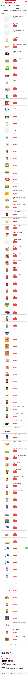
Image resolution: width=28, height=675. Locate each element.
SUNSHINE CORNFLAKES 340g (17, 253)
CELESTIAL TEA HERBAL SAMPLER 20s (18, 86)
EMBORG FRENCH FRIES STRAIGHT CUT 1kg (19, 615)
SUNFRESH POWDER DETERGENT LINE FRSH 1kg (19, 204)
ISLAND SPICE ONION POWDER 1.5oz (18, 232)
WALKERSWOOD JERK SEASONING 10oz (18, 378)
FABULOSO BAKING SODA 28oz (17, 629)
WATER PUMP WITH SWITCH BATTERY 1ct (18, 580)
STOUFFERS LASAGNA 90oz (17, 51)
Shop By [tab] (2, 13)
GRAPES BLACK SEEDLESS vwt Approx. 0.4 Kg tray (19, 420)
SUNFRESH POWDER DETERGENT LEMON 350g (19, 183)
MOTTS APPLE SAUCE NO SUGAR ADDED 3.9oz (19, 302)
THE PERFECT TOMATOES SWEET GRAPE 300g (19, 455)
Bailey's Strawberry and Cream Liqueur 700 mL (19, 30)
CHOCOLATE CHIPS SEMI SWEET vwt (18, 239)
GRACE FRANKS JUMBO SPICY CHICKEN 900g (19, 636)
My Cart (5, 664)
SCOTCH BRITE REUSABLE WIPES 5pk (18, 58)
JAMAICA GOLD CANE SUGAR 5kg (17, 162)
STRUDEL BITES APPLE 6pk (16, 594)
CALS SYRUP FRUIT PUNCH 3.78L (17, 295)
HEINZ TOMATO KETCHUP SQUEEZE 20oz (18, 601)
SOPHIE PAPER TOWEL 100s (17, 483)
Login (2, 664)
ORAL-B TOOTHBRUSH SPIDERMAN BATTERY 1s (19, 587)
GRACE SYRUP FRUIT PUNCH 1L (17, 281)
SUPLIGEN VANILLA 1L (16, 504)
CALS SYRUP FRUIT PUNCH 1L (17, 288)
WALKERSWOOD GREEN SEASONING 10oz (19, 608)
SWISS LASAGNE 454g (16, 427)
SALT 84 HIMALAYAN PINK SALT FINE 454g (18, 16)
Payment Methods (14, 668)
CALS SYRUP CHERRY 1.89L (17, 274)
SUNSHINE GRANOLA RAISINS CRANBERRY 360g (19, 44)
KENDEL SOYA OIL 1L (16, 218)
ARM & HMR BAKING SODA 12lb (17, 371)
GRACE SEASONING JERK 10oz (17, 399)
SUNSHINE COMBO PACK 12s (17, 176)
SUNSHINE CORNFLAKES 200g (17, 246)
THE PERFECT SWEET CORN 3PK (17, 462)
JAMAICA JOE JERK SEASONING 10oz (18, 413)
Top (26, 547)
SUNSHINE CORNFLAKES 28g (17, 441)
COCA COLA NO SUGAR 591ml (17, 211)
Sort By (18, 13)
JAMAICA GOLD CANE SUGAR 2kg (17, 497)
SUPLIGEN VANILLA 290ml (16, 434)
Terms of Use (3, 668)
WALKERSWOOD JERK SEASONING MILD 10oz (19, 406)
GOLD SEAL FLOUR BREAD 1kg (17, 37)
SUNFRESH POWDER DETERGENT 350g (18, 190)
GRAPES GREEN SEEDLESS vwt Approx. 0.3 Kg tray (19, 448)
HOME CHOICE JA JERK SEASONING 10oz (18, 385)
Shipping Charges (15, 23)
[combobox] (13, 5)
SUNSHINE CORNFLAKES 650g (17, 260)
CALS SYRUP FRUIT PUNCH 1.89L (17, 267)
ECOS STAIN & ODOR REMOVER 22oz (18, 79)
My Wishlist (14, 664)
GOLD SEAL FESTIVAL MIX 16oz (17, 469)
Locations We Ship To (21, 668)
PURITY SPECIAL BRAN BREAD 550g (18, 476)
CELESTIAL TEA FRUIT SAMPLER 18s (18, 72)
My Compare (9, 664)
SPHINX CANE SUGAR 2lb (16, 148)
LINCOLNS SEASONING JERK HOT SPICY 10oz (19, 392)
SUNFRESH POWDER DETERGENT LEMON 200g (19, 65)
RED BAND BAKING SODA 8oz (17, 364)
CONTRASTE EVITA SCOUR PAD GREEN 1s (18, 490)
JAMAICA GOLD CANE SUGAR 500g (18, 155)
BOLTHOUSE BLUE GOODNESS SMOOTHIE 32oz (19, 622)
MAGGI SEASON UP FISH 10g (17, 518)
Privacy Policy (8, 668)
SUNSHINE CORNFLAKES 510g (17, 225)
